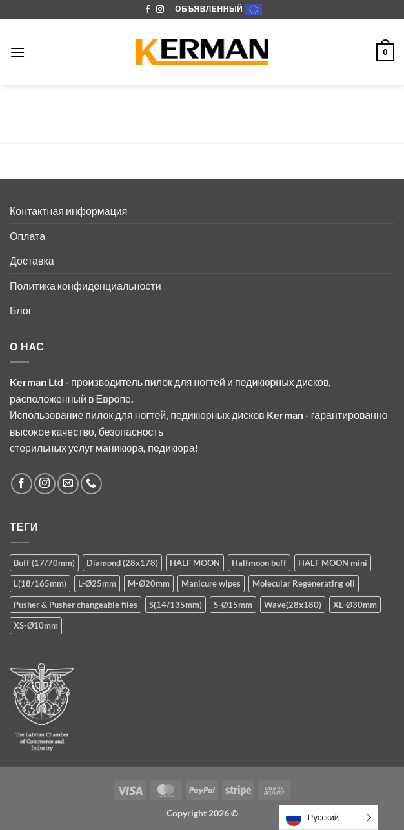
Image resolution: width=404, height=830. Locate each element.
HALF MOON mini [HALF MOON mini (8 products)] (332, 563)
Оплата (27, 236)
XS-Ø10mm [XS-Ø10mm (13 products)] (36, 625)
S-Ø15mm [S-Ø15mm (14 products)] (233, 605)
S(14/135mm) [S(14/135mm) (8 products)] (175, 605)
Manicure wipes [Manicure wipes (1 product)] (211, 583)
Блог (21, 310)
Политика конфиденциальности (85, 285)
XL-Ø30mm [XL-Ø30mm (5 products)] (355, 605)
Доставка (32, 260)
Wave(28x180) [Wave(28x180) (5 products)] (292, 605)
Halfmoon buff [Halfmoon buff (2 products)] (259, 563)
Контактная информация (68, 211)
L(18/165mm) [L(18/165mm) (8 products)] (40, 583)
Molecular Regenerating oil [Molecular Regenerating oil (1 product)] (303, 583)
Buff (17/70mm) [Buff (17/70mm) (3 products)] (44, 563)
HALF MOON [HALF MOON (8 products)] (195, 563)
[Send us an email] (68, 483)
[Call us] (91, 483)
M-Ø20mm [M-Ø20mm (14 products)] (149, 583)
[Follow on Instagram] (160, 9)
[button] (17, 52)
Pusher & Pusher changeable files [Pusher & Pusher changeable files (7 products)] (75, 605)
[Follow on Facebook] (148, 9)
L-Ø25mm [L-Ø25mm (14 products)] (97, 583)
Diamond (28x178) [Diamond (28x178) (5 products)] (122, 563)
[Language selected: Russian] (328, 817)
